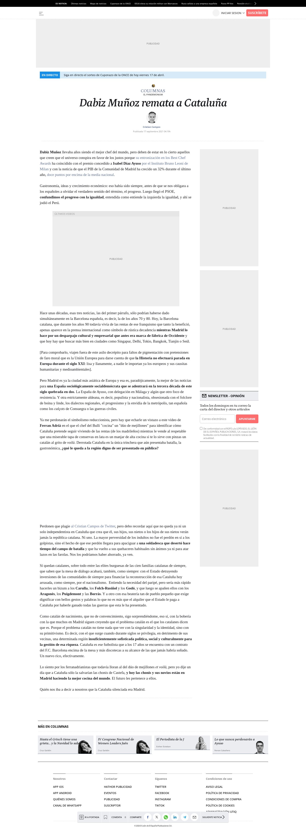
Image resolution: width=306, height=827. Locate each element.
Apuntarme (247, 419)
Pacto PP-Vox (227, 3)
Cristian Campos (151, 126)
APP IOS (58, 787)
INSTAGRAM (163, 799)
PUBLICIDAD (112, 799)
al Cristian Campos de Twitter (93, 526)
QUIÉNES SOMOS (64, 799)
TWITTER (160, 787)
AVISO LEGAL (214, 787)
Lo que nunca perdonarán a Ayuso (234, 741)
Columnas (153, 91)
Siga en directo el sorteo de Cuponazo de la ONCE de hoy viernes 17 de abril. (114, 75)
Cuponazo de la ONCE (120, 3)
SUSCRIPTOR (112, 805)
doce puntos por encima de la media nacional (80, 175)
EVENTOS (110, 793)
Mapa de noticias (98, 3)
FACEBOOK (162, 793)
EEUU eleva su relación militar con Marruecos (156, 3)
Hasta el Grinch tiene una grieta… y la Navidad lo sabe (60, 741)
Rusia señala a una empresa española (199, 3)
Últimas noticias (78, 3)
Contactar (110, 779)
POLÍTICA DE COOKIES (220, 805)
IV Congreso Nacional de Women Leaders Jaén (116, 741)
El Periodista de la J (170, 739)
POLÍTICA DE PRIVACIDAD (222, 793)
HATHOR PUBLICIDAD (118, 787)
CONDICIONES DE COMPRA (223, 799)
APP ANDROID (62, 793)
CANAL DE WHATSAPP (67, 805)
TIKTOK (160, 805)
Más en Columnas (53, 727)
